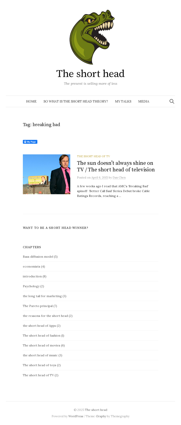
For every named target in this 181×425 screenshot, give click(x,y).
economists (31, 266)
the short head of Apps (39, 326)
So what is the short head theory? (76, 101)
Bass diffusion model (38, 256)
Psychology (31, 286)
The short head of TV (93, 156)
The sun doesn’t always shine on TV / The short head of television (116, 166)
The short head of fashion (41, 335)
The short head (90, 73)
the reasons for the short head (45, 316)
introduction (32, 276)
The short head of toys (39, 365)
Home (31, 101)
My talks (123, 101)
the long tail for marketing (42, 296)
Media (143, 101)
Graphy (101, 416)
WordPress (75, 416)
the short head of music (40, 355)
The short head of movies (41, 345)
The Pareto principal (38, 306)
